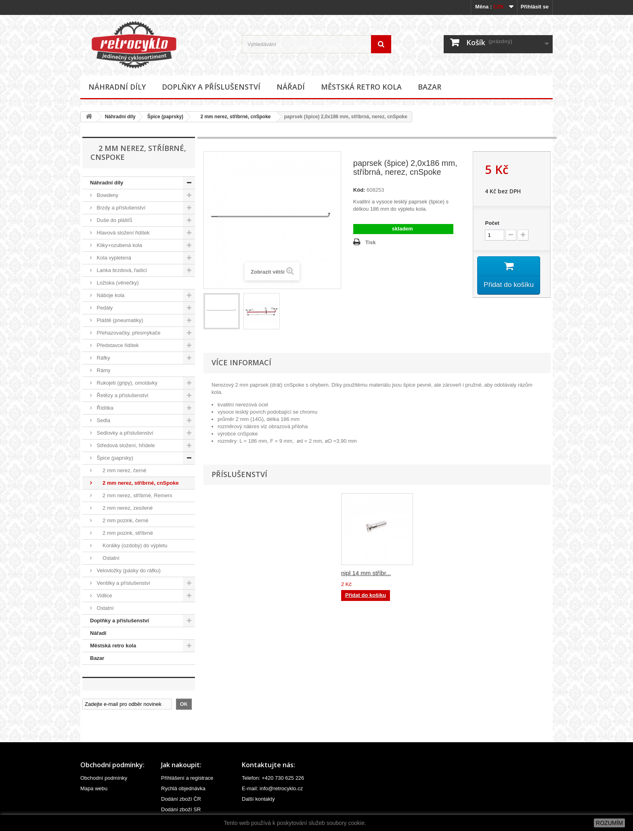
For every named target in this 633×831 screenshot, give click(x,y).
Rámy (103, 370)
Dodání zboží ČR (181, 799)
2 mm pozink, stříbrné (124, 533)
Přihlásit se (535, 7)
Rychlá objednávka (183, 788)
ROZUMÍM (609, 823)
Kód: (359, 190)
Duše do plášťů (113, 220)
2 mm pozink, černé (122, 520)
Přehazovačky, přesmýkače (128, 333)
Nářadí (291, 87)
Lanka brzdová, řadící (121, 270)
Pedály (104, 308)
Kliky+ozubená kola (118, 245)
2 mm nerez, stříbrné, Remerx (133, 495)
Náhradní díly (117, 87)
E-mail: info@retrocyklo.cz (272, 788)
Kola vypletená (113, 258)
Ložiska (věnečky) (117, 283)
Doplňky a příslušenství (211, 87)
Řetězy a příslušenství (122, 395)
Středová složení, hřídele (125, 445)
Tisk (370, 242)
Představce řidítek (117, 345)
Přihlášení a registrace (187, 778)
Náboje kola (109, 295)
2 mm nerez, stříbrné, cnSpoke (232, 116)
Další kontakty (258, 799)
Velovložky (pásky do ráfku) (128, 570)
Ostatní (107, 558)
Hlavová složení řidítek (122, 233)
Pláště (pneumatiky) (119, 320)
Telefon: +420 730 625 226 (273, 778)
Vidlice (103, 595)
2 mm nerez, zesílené (124, 508)
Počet (492, 223)
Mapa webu (93, 788)
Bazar (429, 87)
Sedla (102, 420)
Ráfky (102, 358)
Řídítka (104, 408)
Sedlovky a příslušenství (124, 433)
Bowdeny (106, 195)
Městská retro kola (361, 87)
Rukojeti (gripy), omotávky (126, 383)
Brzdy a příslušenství (120, 208)
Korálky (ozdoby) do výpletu (131, 545)
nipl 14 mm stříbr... (366, 572)
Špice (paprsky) (165, 116)
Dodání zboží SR (181, 809)
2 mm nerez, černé (120, 470)
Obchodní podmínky (103, 778)
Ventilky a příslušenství (122, 583)
